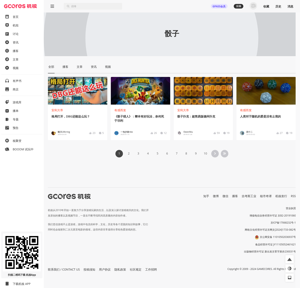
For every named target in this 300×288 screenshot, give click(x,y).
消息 (290, 6)
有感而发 (120, 110)
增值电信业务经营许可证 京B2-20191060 (273, 215)
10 (205, 153)
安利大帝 (57, 110)
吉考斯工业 (249, 196)
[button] (289, 259)
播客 (235, 196)
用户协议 (105, 269)
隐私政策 (120, 269)
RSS (293, 196)
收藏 (266, 6)
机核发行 (281, 196)
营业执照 (291, 208)
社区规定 (135, 269)
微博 (216, 196)
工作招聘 (151, 269)
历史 (278, 6)
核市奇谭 (266, 196)
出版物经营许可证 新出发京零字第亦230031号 (270, 251)
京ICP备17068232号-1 (283, 222)
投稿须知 (89, 269)
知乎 (206, 196)
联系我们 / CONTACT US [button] (64, 269)
